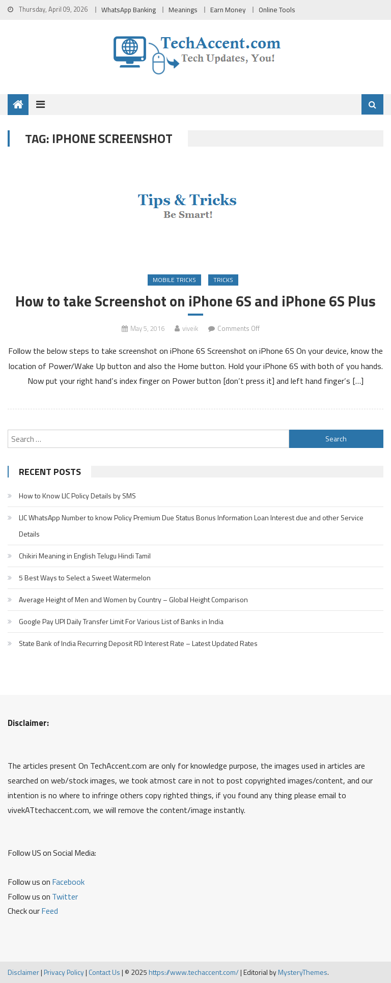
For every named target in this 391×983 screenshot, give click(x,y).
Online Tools (277, 10)
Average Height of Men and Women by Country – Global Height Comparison (133, 599)
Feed (49, 911)
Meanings (183, 10)
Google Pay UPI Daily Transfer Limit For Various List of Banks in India (121, 621)
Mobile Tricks (174, 280)
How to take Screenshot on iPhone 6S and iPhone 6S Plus (195, 301)
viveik (190, 328)
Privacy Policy (64, 972)
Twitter (65, 896)
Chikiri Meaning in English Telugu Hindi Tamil (85, 555)
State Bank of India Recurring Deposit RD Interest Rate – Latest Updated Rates (138, 643)
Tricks (223, 280)
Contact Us (104, 972)
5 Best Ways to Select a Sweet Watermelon (85, 577)
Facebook (68, 882)
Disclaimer (23, 972)
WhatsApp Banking (128, 10)
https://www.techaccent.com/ (194, 972)
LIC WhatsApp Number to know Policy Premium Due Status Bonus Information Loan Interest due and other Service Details (191, 525)
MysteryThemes (302, 972)
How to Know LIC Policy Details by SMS (77, 495)
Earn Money (228, 10)
